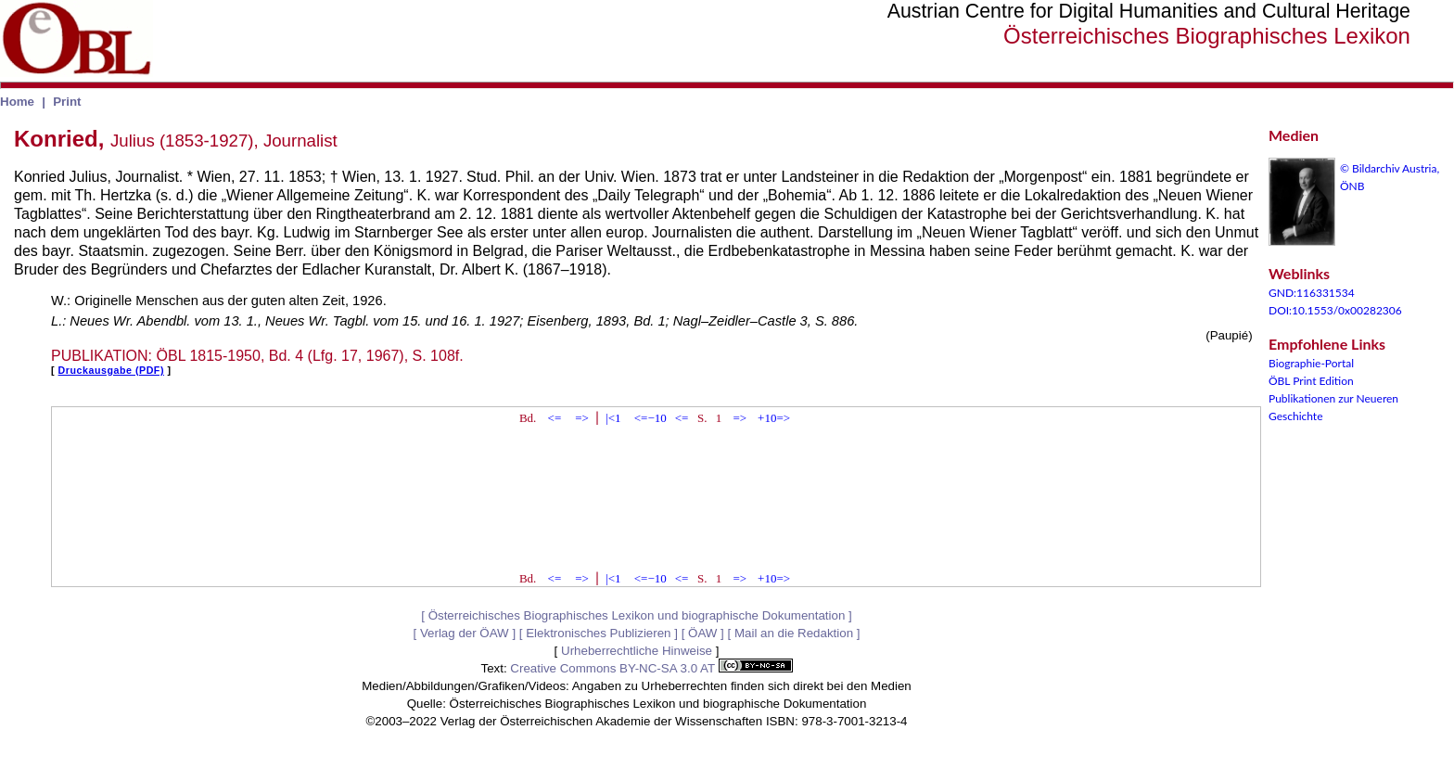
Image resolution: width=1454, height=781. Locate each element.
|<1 (613, 418)
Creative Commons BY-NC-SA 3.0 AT (651, 668)
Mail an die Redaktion (793, 633)
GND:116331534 (1312, 293)
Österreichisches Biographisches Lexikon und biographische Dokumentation (637, 615)
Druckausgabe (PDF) (111, 370)
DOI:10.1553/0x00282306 (1335, 310)
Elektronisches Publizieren (598, 633)
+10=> (774, 418)
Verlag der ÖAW (464, 633)
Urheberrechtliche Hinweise (636, 651)
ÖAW (702, 633)
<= (555, 418)
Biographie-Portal (1311, 363)
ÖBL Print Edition (1311, 381)
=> (582, 418)
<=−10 (650, 418)
